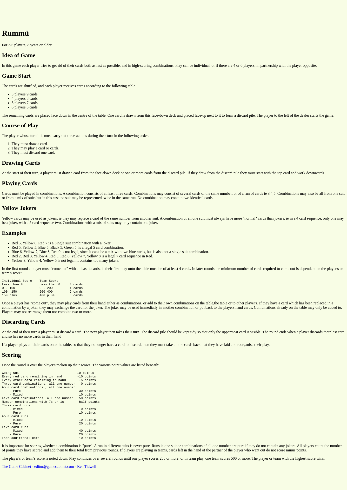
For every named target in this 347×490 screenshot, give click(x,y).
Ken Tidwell (86, 484)
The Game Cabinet (16, 484)
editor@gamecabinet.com (54, 484)
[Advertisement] (89, 13)
